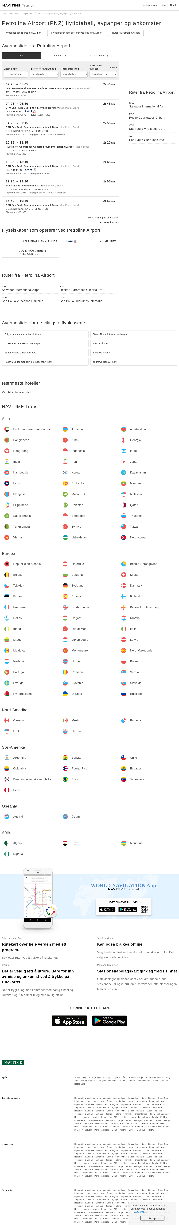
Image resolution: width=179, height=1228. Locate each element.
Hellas (77, 1117)
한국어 (118, 1077)
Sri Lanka (160, 1101)
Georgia (152, 1098)
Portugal (138, 1120)
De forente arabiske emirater (87, 1098)
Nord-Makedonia (95, 1120)
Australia (105, 1130)
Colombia (115, 1127)
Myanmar (78, 1104)
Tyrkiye (115, 1108)
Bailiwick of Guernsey (160, 1114)
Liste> (113, 67)
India (96, 1101)
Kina (143, 1098)
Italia (124, 1117)
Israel (88, 1101)
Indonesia (78, 1101)
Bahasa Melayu (136, 1077)
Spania (108, 1114)
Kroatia (95, 1117)
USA (162, 1123)
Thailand (90, 1108)
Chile (105, 1127)
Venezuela (87, 1130)
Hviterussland (101, 1123)
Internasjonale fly (99, 55)
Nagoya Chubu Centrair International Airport (28, 362)
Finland (117, 1114)
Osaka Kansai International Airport (23, 343)
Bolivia (97, 1127)
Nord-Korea (158, 1108)
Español (122, 1081)
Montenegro (79, 1120)
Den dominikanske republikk (158, 1127)
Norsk (155, 1081)
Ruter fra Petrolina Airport (126, 33)
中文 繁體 (96, 1077)
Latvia (155, 1117)
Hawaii (77, 1127)
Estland (99, 1114)
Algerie (123, 1130)
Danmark (89, 1114)
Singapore (79, 1108)
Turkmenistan (103, 1108)
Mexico (144, 1123)
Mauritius (141, 1130)
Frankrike (128, 1114)
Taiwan (124, 1108)
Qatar (146, 1104)
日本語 (77, 1077)
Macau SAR (101, 1104)
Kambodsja (120, 1101)
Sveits (149, 1111)
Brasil (77, 1130)
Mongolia (90, 1104)
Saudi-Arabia (158, 1104)
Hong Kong (163, 1098)
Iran (102, 1101)
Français (102, 1081)
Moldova (164, 1117)
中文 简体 (107, 1077)
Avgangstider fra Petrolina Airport (23, 33)
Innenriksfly (60, 55)
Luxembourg (144, 1117)
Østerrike (100, 1111)
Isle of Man (114, 1117)
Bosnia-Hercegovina (116, 1111)
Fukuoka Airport (101, 352)
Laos (151, 1101)
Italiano (131, 1081)
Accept (152, 1218)
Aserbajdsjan (119, 1098)
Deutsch (112, 1081)
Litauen (132, 1117)
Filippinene (126, 1104)
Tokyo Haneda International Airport (23, 334)
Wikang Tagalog (88, 1081)
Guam (114, 1130)
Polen (128, 1120)
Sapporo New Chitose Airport (20, 352)
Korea (130, 1101)
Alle (21, 55)
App (163, 5)
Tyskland (78, 1114)
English (86, 1077)
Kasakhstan (141, 1101)
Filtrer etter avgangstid (43, 69)
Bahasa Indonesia (154, 1077)
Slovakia (89, 1123)
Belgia (131, 1111)
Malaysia (114, 1104)
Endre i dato (11, 69)
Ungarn (86, 1117)
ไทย (125, 1077)
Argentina (87, 1127)
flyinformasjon (149, 5)
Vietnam (133, 1108)
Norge (121, 1120)
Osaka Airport (100, 343)
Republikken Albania (83, 1111)
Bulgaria (140, 1111)
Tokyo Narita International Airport (110, 334)
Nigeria (151, 1130)
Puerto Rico (127, 1127)
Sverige (167, 1120)
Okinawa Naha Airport (105, 362)
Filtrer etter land (69, 69)
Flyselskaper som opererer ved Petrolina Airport (76, 33)
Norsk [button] (173, 5)
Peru (96, 1130)
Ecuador (139, 1127)
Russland (124, 1123)
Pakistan (137, 1104)
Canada (135, 1123)
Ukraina (114, 1123)
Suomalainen (144, 1081)
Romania (148, 1120)
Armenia (107, 1098)
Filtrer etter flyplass (96, 67)
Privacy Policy (139, 1211)
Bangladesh (133, 1098)
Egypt (131, 1130)
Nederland (110, 1120)
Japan (110, 1101)
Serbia (158, 1120)
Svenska (164, 1081)
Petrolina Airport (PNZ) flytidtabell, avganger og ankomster (81, 23)
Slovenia (78, 1123)
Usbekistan (145, 1108)
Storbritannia (141, 1114)
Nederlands (79, 1084)
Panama (154, 1123)
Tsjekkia (158, 1111)
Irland (103, 1117)
